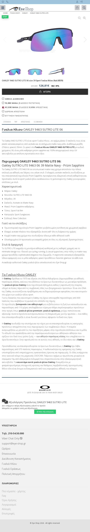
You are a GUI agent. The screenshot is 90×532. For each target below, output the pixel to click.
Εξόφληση (38, 122)
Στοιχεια (7, 122)
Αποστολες (25, 122)
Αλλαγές (6, 509)
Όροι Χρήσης (9, 500)
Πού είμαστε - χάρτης (14, 491)
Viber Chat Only (12, 438)
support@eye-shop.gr (14, 443)
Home (5, 13)
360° (5, 17)
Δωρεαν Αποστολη (13, 111)
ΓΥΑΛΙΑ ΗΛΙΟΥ (15, 13)
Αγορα (45, 91)
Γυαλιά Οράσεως (11, 469)
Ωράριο (6, 448)
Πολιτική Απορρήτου (13, 474)
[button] (85, 39)
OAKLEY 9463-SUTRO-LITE (39, 13)
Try (16, 122)
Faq (4, 495)
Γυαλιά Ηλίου (9, 463)
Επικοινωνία (9, 453)
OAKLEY (25, 13)
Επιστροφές (8, 513)
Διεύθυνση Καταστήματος (16, 458)
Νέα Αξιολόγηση (45, 412)
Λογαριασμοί (9, 504)
